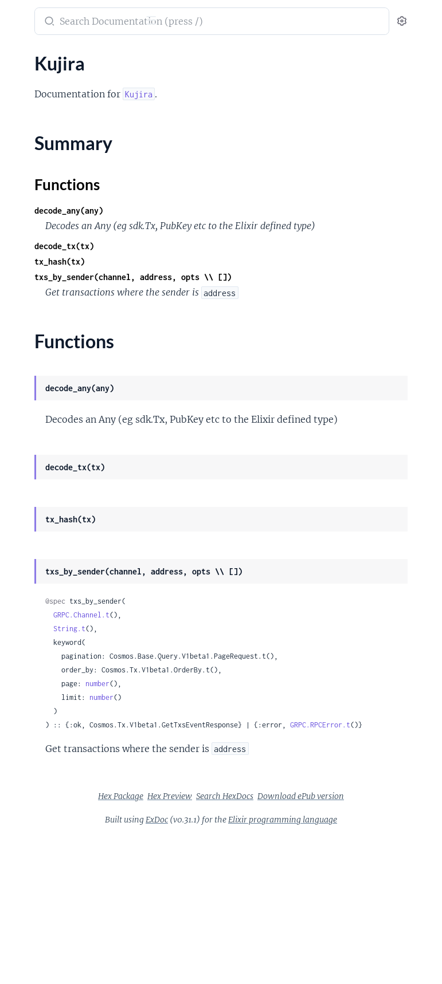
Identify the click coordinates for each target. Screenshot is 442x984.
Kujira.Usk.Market (45, 892)
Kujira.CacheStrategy (50, 381)
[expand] (160, 80)
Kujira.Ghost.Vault (45, 582)
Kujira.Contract (39, 412)
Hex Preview (332, 912)
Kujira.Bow (30, 165)
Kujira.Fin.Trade (40, 505)
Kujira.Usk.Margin (44, 876)
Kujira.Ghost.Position (51, 567)
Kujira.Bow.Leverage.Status (62, 211)
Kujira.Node (32, 629)
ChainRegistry (37, 79)
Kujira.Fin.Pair (37, 490)
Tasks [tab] (117, 57)
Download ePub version (339, 927)
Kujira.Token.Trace (44, 830)
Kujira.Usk (29, 845)
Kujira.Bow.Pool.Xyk (48, 350)
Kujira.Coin (31, 397)
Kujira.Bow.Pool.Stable (54, 319)
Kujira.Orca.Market (47, 737)
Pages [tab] (20, 57)
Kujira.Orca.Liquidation (55, 722)
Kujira (21, 110)
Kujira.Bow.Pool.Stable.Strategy (71, 335)
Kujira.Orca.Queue (46, 768)
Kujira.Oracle (35, 675)
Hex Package (283, 912)
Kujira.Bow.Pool (40, 227)
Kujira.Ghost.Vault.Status (58, 598)
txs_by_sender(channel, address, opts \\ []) (305, 292)
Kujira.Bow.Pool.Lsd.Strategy (66, 304)
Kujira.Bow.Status (44, 366)
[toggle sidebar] (158, 22)
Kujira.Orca (31, 691)
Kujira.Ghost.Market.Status (63, 551)
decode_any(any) (240, 210)
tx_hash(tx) (231, 277)
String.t (241, 687)
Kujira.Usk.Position (47, 923)
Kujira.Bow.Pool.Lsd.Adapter (65, 258)
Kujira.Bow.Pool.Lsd (48, 242)
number (269, 756)
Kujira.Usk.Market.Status (58, 907)
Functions (38, 144)
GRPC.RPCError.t (283, 825)
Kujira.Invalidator (43, 613)
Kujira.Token (33, 783)
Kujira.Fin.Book (39, 443)
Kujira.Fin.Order (41, 474)
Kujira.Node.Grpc (43, 644)
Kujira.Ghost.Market (49, 536)
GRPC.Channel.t (253, 674)
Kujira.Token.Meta (44, 799)
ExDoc (261, 951)
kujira (22, 15)
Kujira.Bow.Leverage (49, 180)
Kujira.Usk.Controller (51, 861)
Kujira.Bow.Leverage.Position (66, 196)
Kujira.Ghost (34, 520)
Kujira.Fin (28, 428)
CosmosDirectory (44, 95)
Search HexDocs (263, 927)
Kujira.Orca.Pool (41, 752)
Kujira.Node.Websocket (55, 660)
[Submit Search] (220, 22)
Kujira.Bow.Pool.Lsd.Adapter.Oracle (79, 289)
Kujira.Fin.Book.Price (50, 459)
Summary (37, 130)
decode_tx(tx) (236, 261)
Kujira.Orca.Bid (39, 706)
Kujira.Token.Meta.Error (56, 814)
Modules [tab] (64, 57)
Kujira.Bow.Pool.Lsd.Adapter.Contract (82, 273)
